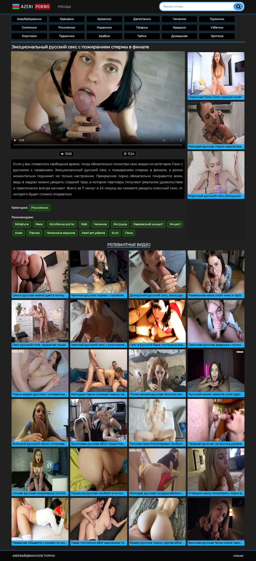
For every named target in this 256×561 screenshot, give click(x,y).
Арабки (104, 36)
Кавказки (67, 19)
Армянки (104, 19)
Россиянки (66, 27)
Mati (84, 224)
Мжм (39, 224)
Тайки (141, 36)
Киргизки (29, 36)
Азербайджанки (29, 19)
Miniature (22, 224)
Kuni (115, 233)
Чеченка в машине (61, 233)
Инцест (175, 224)
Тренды (64, 7)
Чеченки (179, 19)
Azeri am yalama (93, 233)
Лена (129, 233)
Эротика (217, 36)
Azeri (31, 6)
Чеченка (100, 224)
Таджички (66, 36)
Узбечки (217, 27)
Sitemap (238, 555)
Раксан (34, 233)
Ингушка (120, 224)
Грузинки (217, 19)
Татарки (142, 27)
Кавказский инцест (148, 224)
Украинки (104, 27)
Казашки (179, 27)
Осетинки (29, 27)
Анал (18, 233)
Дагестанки (142, 19)
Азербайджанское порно (33, 555)
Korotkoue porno (61, 224)
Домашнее (179, 36)
